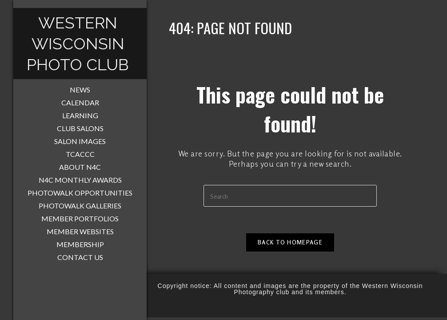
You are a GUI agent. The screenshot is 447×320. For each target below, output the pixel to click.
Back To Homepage (290, 242)
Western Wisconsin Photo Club (78, 43)
